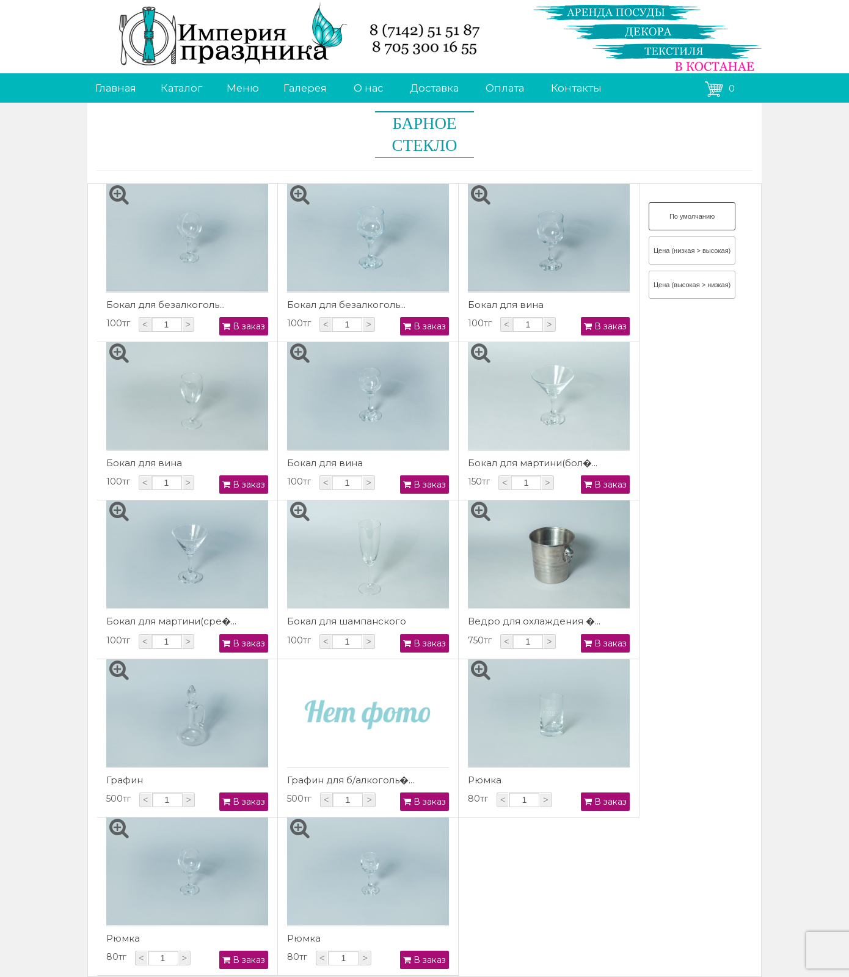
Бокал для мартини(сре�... (171, 621)
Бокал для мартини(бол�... (532, 463)
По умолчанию (692, 216)
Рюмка (484, 780)
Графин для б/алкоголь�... (350, 780)
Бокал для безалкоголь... (165, 304)
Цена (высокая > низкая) (692, 284)
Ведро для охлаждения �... (534, 621)
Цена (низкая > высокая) (692, 250)
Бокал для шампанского (346, 621)
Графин (124, 780)
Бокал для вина (506, 304)
